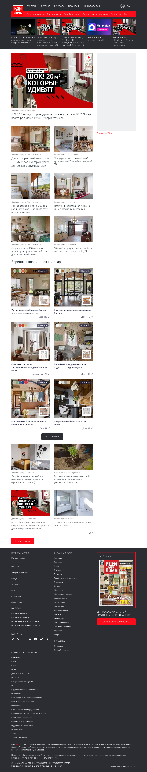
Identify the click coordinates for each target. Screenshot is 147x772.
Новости (59, 6)
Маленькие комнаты (63, 594)
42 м (90, 428)
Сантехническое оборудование (25, 709)
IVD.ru (18, 744)
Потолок (15, 677)
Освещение (16, 705)
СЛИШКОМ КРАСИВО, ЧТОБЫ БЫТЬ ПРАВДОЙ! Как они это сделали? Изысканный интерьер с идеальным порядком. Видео (73, 44)
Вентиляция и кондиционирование (26, 697)
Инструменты (17, 730)
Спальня (58, 562)
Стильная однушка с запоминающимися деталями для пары (30, 367)
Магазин (32, 6)
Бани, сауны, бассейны (21, 718)
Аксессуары (59, 618)
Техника (15, 734)
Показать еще (22, 541)
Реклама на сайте (19, 613)
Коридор (58, 630)
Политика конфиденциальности (25, 625)
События (73, 6)
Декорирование (61, 610)
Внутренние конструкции (22, 681)
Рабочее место (60, 598)
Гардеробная (59, 602)
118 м (47, 317)
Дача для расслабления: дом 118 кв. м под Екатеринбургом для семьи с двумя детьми (30, 162)
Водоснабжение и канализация (25, 689)
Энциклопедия (91, 6)
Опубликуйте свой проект (116, 621)
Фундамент (16, 657)
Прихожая (58, 582)
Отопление (16, 693)
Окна (13, 669)
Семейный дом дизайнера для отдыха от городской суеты (73, 366)
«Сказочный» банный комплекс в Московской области (30, 423)
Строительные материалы (22, 722)
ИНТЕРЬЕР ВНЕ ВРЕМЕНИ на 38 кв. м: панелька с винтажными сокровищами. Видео (123, 42)
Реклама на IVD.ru (104, 133)
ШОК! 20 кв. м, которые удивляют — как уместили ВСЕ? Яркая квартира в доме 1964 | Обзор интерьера (48, 42)
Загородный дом (34, 154)
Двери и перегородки (20, 673)
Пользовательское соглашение (25, 621)
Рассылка (16, 567)
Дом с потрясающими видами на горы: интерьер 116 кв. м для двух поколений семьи (29, 209)
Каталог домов (18, 558)
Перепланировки (36, 14)
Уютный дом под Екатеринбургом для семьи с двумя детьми (30, 311)
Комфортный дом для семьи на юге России (73, 311)
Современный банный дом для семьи (73, 423)
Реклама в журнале (20, 617)
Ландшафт (59, 646)
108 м (89, 374)
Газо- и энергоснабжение (22, 701)
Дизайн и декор (72, 14)
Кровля (14, 661)
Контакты (16, 634)
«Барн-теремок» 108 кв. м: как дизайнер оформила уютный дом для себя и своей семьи (29, 251)
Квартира (31, 110)
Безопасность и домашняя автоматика (28, 714)
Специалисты (54, 14)
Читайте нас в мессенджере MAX (96, 38)
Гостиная (74, 154)
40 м (47, 374)
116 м (89, 317)
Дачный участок (73, 472)
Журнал (45, 6)
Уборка (73, 519)
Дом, (41, 317)
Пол (13, 685)
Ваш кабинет (122, 6)
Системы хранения (62, 626)
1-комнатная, (38, 374)
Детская (31, 472)
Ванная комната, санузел (65, 578)
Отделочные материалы (22, 726)
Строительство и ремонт (95, 14)
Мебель (73, 244)
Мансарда (58, 590)
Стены (14, 665)
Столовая (58, 570)
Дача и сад (116, 14)
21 (85, 251)
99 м (47, 428)
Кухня (56, 566)
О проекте (16, 602)
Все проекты (52, 436)
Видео (127, 14)
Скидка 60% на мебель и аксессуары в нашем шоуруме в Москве (23, 40)
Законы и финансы (19, 738)
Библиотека (59, 606)
